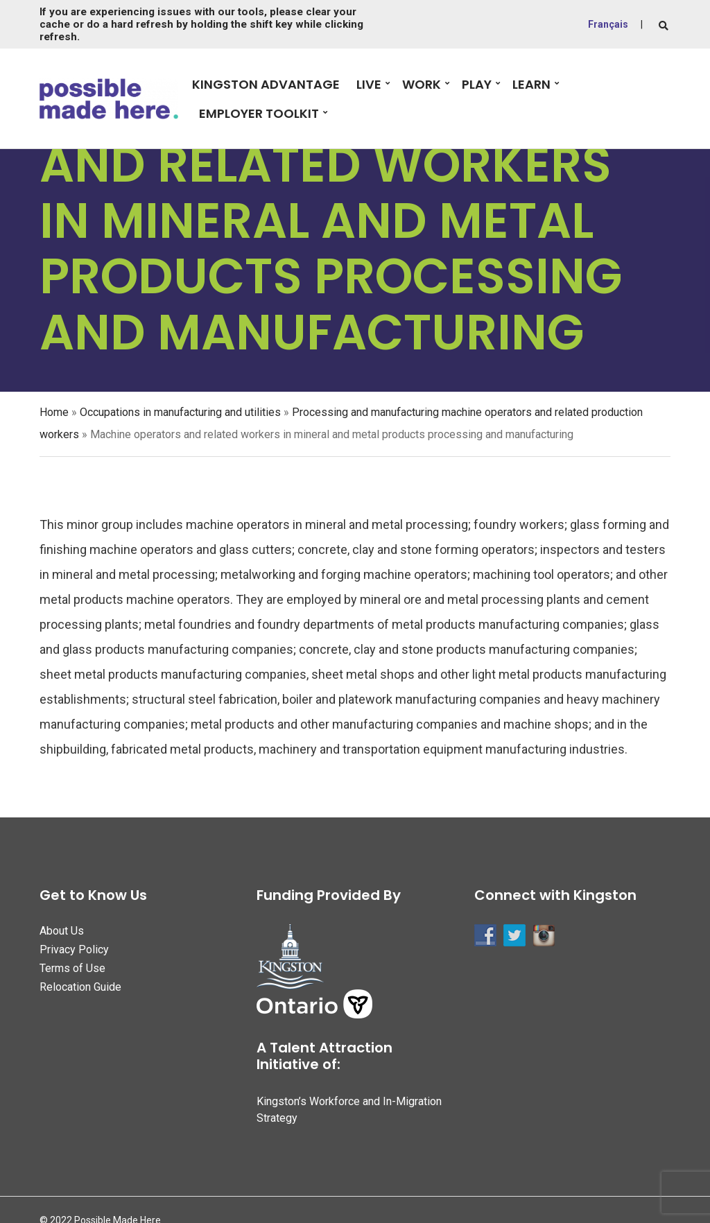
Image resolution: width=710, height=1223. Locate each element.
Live (368, 84)
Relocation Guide (80, 987)
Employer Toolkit (259, 113)
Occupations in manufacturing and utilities (180, 412)
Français (608, 24)
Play (477, 84)
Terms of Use (72, 968)
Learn (531, 84)
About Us (62, 930)
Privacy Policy (74, 949)
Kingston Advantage (266, 84)
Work (421, 84)
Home (54, 412)
